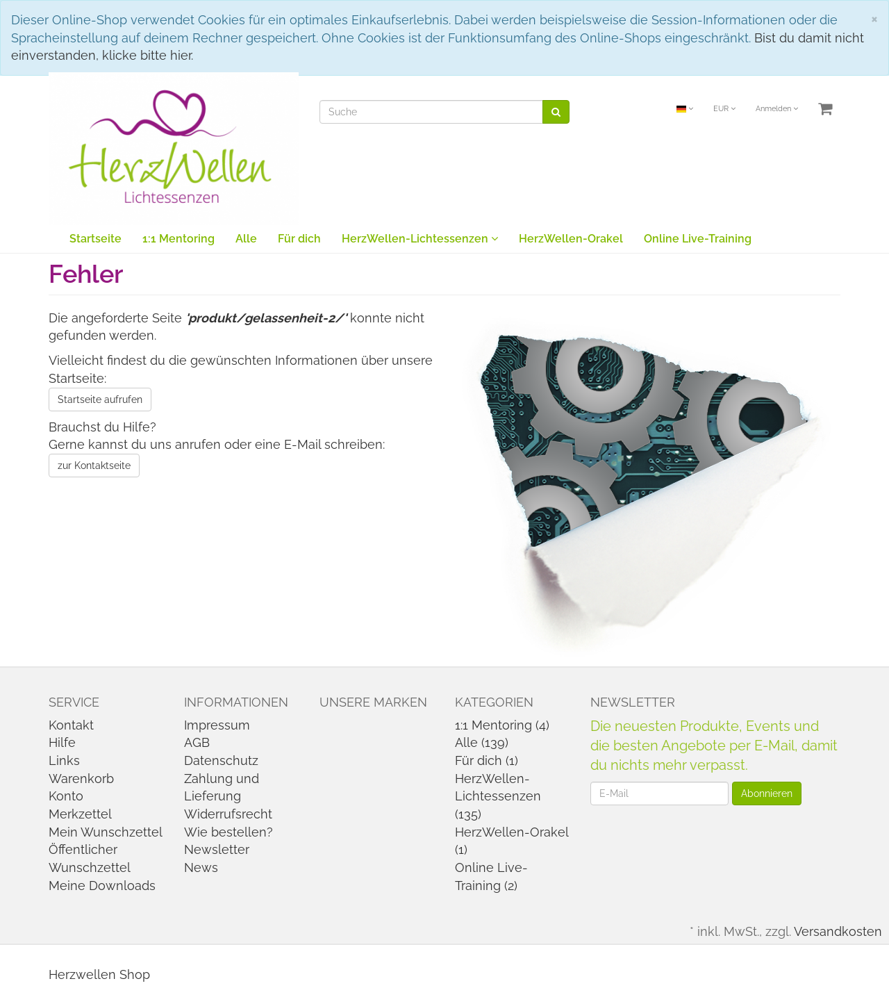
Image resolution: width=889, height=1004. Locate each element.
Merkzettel (80, 814)
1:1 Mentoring (178, 238)
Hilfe (62, 742)
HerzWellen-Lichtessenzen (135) (498, 796)
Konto (66, 796)
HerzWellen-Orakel (571, 238)
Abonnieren (766, 793)
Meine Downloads (102, 885)
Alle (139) (481, 742)
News (201, 867)
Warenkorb (81, 778)
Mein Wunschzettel (106, 832)
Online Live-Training (697, 238)
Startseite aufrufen (100, 399)
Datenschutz (221, 760)
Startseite (95, 238)
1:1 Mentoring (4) (502, 725)
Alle (246, 238)
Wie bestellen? (228, 832)
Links (64, 760)
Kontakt (71, 725)
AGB (197, 742)
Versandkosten (838, 931)
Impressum (217, 725)
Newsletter (216, 849)
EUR (724, 108)
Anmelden (777, 108)
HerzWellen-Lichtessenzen (420, 238)
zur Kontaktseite (94, 465)
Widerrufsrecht (228, 814)
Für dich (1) (486, 760)
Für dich (299, 238)
